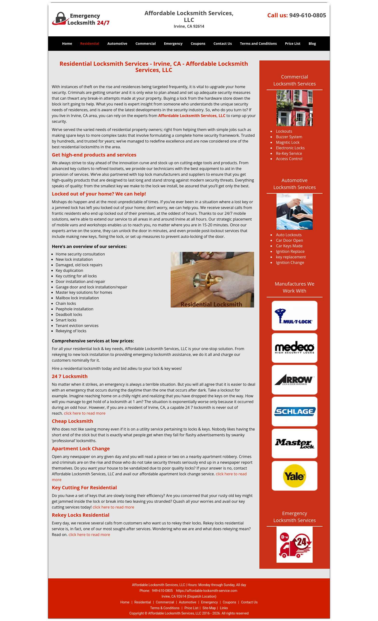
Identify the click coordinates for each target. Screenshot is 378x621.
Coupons (198, 43)
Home (67, 43)
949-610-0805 (307, 15)
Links (224, 608)
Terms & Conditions (165, 608)
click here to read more (84, 413)
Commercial (145, 43)
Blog (312, 43)
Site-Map (209, 608)
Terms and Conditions (258, 43)
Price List (292, 43)
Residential (89, 43)
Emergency (173, 43)
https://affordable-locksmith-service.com (206, 591)
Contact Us (223, 43)
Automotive (117, 43)
